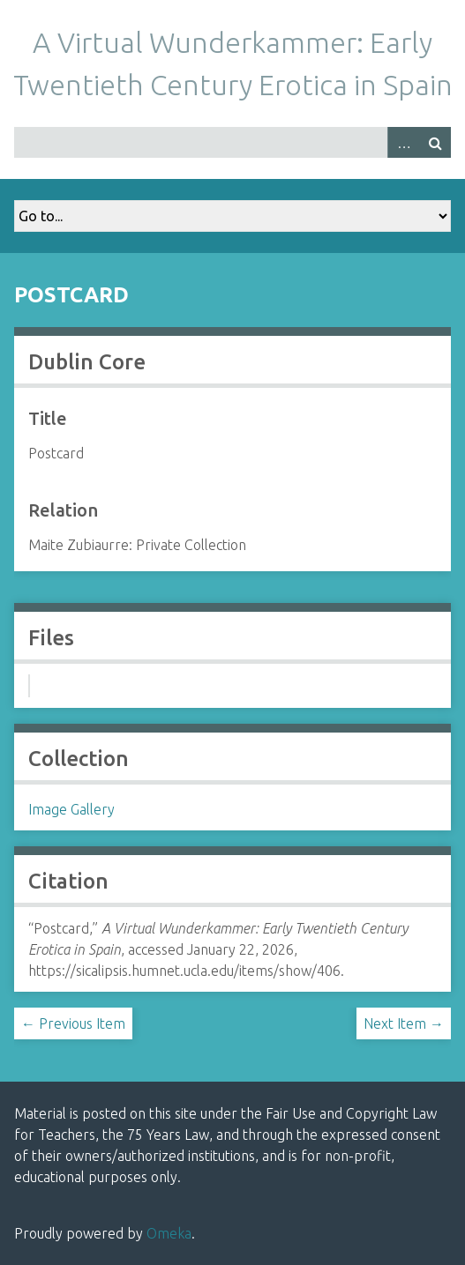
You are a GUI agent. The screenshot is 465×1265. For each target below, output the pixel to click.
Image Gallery (71, 809)
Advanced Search (403, 142)
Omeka (168, 1233)
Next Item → (404, 1023)
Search (435, 142)
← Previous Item (73, 1023)
